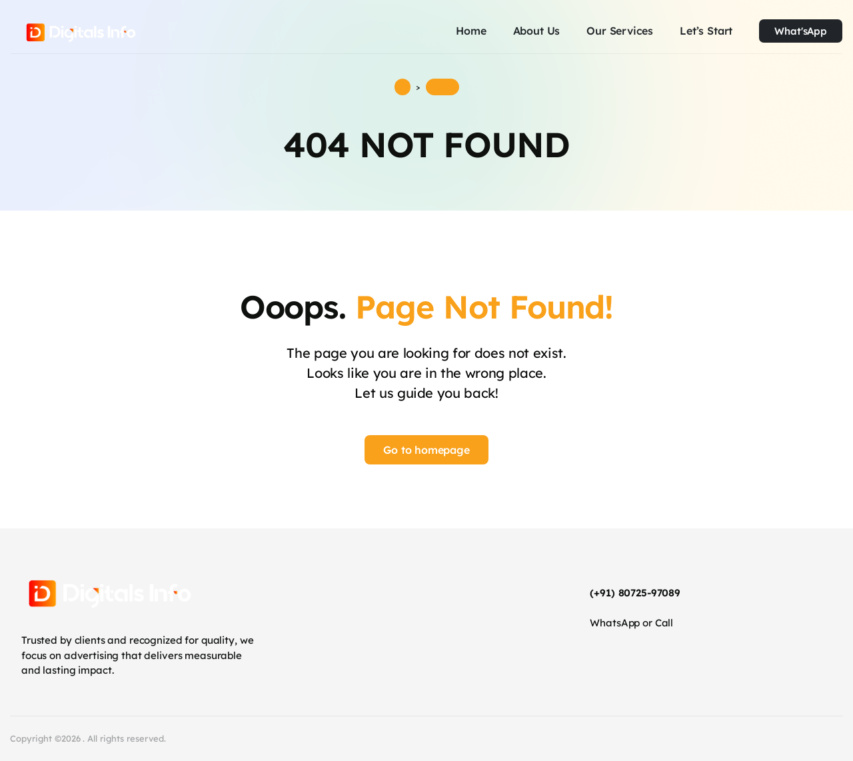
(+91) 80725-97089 (635, 592)
